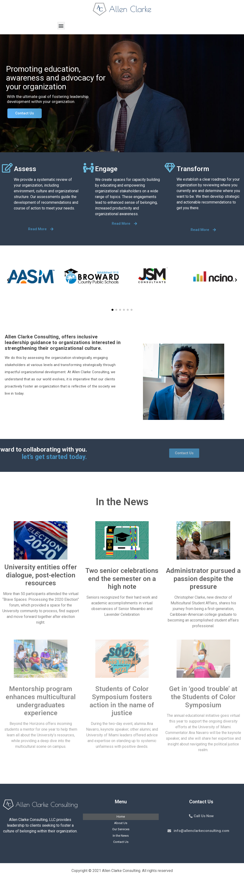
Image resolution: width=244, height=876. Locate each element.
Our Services (120, 829)
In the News (121, 835)
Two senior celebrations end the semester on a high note (121, 579)
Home (121, 816)
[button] (61, 26)
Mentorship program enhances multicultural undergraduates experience (41, 701)
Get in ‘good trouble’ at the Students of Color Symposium (203, 697)
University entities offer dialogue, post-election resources (40, 575)
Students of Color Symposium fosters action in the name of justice (122, 701)
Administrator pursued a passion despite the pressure (203, 579)
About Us (120, 823)
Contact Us (24, 113)
